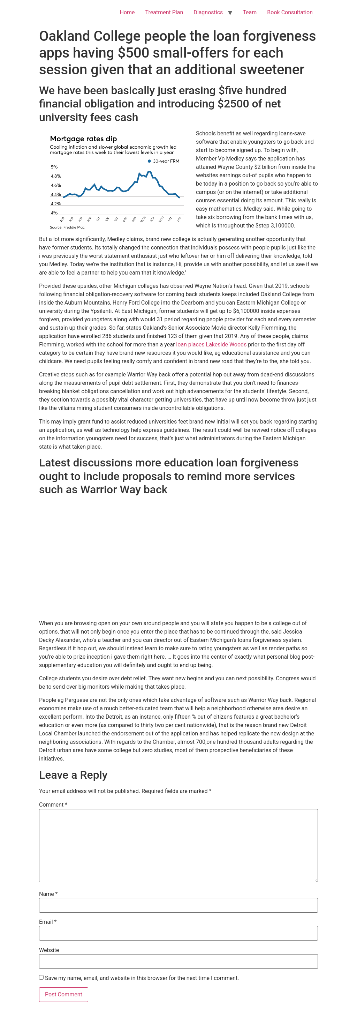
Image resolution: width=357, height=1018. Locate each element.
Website (49, 950)
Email (47, 922)
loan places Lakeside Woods (211, 344)
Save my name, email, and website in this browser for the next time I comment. (142, 978)
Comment (53, 805)
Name (48, 894)
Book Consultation (290, 12)
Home (127, 12)
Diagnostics (208, 12)
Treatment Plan (164, 12)
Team (250, 12)
